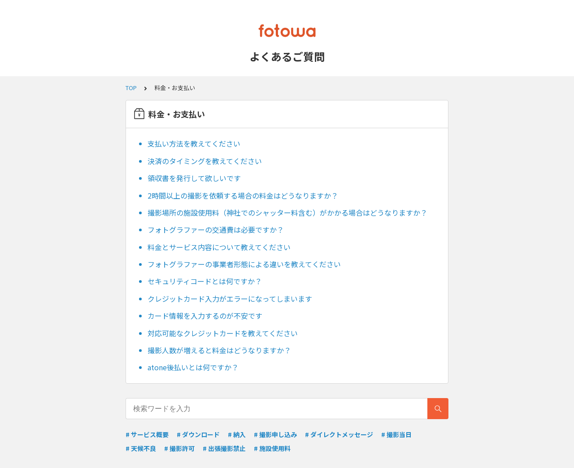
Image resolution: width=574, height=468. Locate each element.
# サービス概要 (147, 434)
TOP (131, 87)
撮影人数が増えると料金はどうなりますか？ (219, 350)
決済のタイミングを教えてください (205, 161)
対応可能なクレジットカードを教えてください (223, 333)
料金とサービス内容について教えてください (219, 247)
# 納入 (237, 434)
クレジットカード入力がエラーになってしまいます (230, 298)
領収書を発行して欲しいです (194, 178)
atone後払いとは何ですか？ (193, 367)
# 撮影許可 (179, 448)
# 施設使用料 (272, 448)
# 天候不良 (141, 448)
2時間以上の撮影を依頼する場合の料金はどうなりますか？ (243, 195)
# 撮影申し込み (275, 434)
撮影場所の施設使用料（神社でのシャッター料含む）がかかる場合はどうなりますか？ (287, 212)
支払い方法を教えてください (194, 143)
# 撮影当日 (396, 434)
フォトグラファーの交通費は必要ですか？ (216, 229)
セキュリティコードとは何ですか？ (205, 281)
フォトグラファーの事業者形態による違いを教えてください (244, 264)
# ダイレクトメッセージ (339, 434)
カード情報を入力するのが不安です (205, 315)
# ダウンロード (198, 434)
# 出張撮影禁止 (224, 448)
